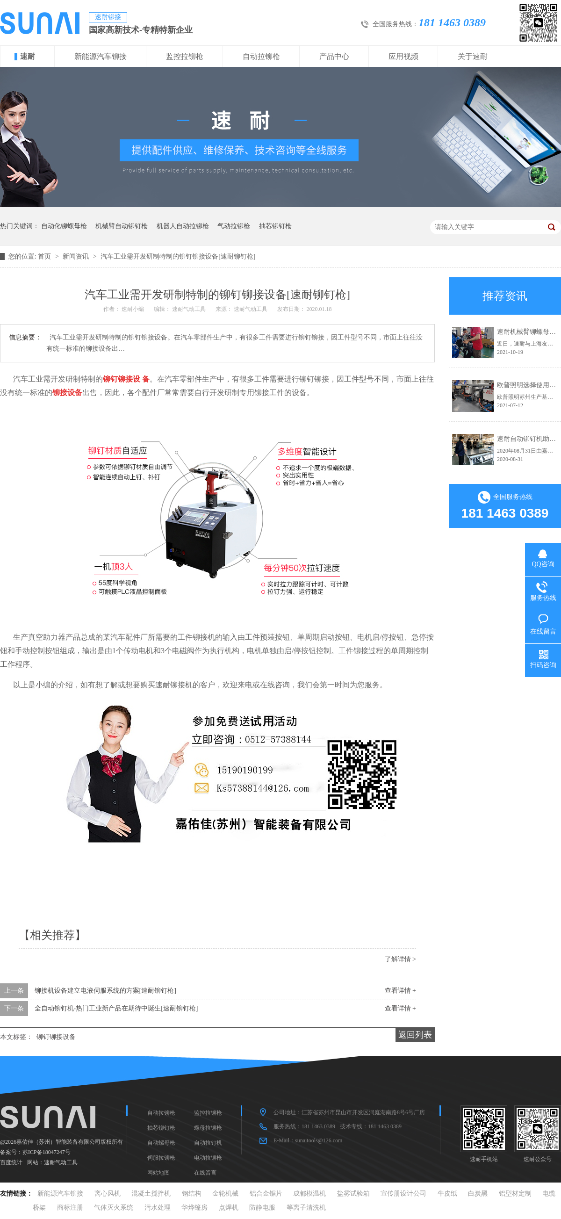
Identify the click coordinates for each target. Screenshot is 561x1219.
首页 (45, 256)
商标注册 (70, 1207)
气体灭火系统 (113, 1207)
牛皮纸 (447, 1193)
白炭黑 (478, 1193)
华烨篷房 (194, 1207)
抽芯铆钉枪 (275, 226)
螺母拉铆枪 (208, 1128)
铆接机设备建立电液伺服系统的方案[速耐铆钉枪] (105, 990)
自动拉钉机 (208, 1143)
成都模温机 (309, 1193)
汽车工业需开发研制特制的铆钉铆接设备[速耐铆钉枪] (178, 256)
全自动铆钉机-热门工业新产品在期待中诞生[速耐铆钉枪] (116, 1008)
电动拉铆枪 (208, 1157)
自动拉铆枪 (261, 56)
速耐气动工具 (61, 1162)
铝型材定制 (515, 1193)
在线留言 (205, 1172)
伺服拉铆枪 (161, 1157)
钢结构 (191, 1193)
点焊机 (228, 1207)
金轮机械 (225, 1193)
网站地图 (158, 1172)
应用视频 (403, 56)
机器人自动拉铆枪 (183, 226)
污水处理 (157, 1207)
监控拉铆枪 (184, 56)
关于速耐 (473, 56)
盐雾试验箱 (353, 1193)
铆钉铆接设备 (56, 1036)
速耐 (27, 56)
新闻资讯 (77, 256)
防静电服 (262, 1207)
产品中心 (334, 56)
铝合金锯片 (266, 1193)
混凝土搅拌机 (151, 1193)
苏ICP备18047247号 (46, 1152)
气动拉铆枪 (233, 226)
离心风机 (107, 1193)
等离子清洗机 (306, 1207)
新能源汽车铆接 (100, 56)
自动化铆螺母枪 (64, 226)
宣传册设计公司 (403, 1193)
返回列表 (415, 1034)
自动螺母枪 (161, 1143)
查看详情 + (400, 990)
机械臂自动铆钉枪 (121, 226)
